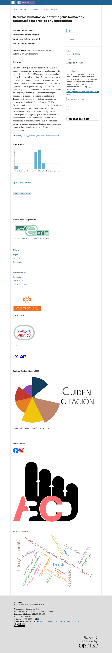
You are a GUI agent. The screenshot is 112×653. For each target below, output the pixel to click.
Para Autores (18, 281)
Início (15, 9)
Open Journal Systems (22, 183)
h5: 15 (16, 345)
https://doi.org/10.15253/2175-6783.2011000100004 (38, 136)
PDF (72, 31)
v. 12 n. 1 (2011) (34, 9)
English (16, 254)
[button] (69, 109)
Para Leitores (18, 277)
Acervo (23, 9)
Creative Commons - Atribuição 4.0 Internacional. (59, 621)
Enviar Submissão (22, 193)
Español (16, 258)
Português (17, 262)
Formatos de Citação (76, 99)
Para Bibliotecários (20, 284)
